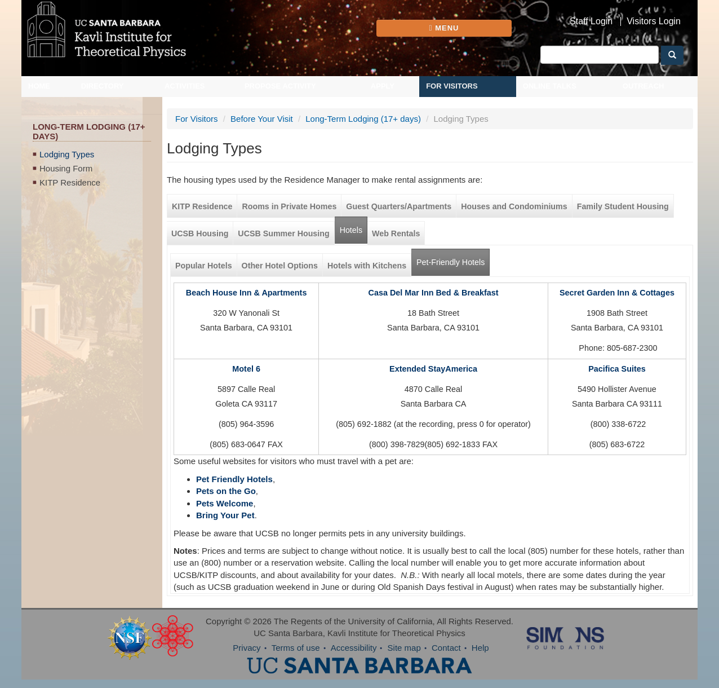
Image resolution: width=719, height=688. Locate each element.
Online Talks (549, 86)
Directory (102, 86)
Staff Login (591, 21)
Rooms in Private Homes (289, 206)
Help (480, 647)
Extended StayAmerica (433, 368)
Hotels (351, 230)
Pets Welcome (224, 503)
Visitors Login (654, 21)
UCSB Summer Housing (283, 233)
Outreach (643, 86)
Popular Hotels (203, 265)
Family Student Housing (623, 206)
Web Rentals (396, 233)
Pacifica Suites (617, 368)
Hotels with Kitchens (366, 265)
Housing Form (65, 168)
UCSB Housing (199, 233)
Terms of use (296, 647)
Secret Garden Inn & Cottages (617, 292)
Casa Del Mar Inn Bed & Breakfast (434, 292)
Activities (185, 86)
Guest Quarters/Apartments (398, 206)
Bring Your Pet (225, 515)
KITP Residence (69, 182)
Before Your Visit (261, 119)
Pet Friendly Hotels (234, 479)
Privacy (246, 647)
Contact (446, 647)
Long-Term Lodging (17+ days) (363, 119)
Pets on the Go (226, 491)
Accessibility (354, 647)
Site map (404, 647)
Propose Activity (280, 86)
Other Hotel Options (280, 265)
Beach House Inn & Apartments (246, 292)
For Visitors (452, 86)
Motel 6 (246, 368)
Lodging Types (66, 154)
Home (39, 86)
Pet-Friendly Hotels (453, 258)
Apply (382, 86)
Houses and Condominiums (514, 206)
